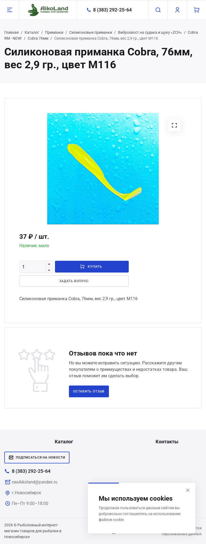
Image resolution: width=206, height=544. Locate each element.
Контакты (167, 441)
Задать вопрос (74, 281)
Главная (11, 32)
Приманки (54, 32)
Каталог (32, 32)
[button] (174, 125)
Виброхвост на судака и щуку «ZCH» (150, 32)
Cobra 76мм (38, 38)
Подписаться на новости (37, 457)
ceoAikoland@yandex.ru (34, 482)
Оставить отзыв (89, 391)
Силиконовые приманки (90, 32)
